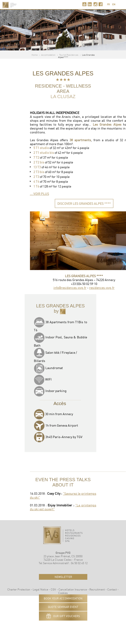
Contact (112, 589)
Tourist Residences (68, 54)
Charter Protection (18, 589)
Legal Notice (40, 589)
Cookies (63, 593)
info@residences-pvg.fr (69, 288)
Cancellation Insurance (73, 589)
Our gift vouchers (63, 616)
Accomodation (48, 54)
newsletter (63, 577)
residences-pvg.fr (101, 288)
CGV (53, 589)
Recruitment (97, 589)
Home (35, 54)
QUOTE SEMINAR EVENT (63, 607)
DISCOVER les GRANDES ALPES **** (84, 203)
